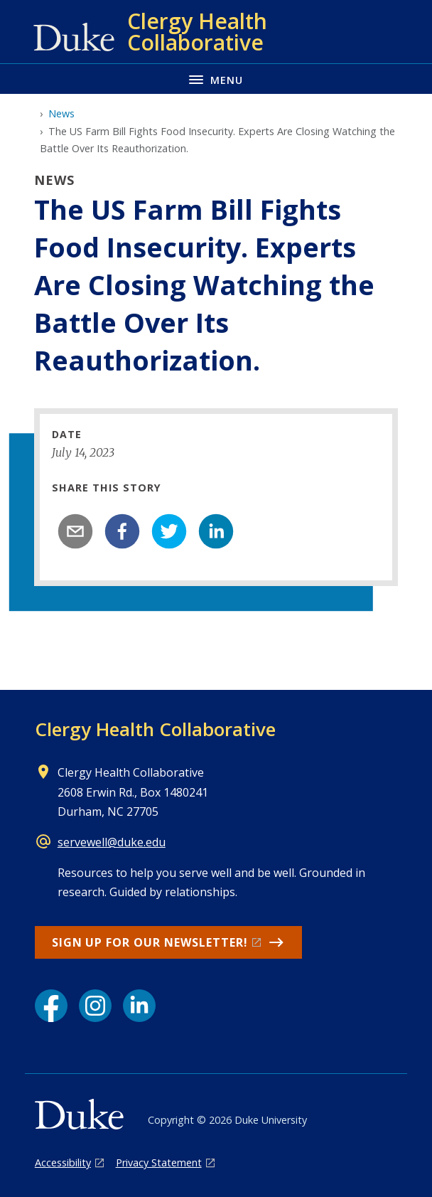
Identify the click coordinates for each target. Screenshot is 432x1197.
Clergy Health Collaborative (155, 729)
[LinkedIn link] (139, 1005)
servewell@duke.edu (112, 842)
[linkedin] (216, 531)
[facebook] (122, 531)
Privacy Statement (159, 1162)
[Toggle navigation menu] (216, 78)
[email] (75, 531)
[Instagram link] (95, 1005)
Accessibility (63, 1162)
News (61, 113)
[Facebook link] (51, 1005)
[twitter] (169, 531)
